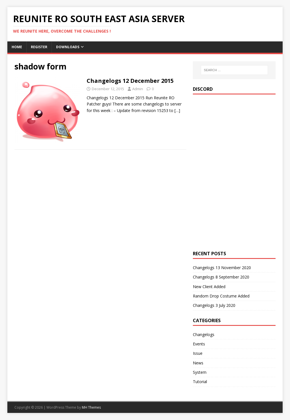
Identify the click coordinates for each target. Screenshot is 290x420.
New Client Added (209, 286)
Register (39, 47)
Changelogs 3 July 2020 (214, 305)
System (199, 372)
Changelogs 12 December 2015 (130, 81)
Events (199, 344)
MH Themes (91, 407)
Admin (137, 88)
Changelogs (203, 334)
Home (17, 47)
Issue (197, 353)
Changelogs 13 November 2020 (222, 267)
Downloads (67, 47)
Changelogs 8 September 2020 (221, 277)
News (198, 363)
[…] (177, 110)
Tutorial (200, 381)
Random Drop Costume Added (221, 296)
